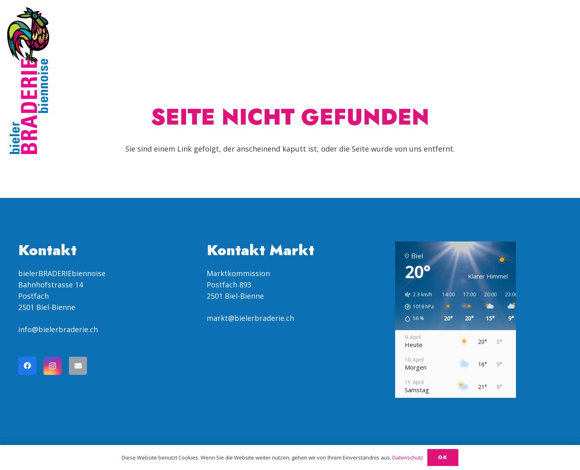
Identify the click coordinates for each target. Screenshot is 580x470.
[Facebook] (27, 366)
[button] (485, 30)
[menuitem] (512, 30)
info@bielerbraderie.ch (58, 329)
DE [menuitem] (534, 30)
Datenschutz (407, 457)
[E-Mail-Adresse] (78, 366)
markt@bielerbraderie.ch (250, 318)
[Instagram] (53, 366)
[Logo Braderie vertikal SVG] (28, 80)
